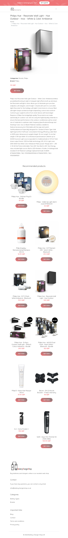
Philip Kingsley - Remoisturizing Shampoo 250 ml (21, 250)
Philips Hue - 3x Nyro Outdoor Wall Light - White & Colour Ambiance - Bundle (21, 344)
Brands (21, 78)
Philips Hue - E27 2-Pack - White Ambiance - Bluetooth (21, 297)
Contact (12, 518)
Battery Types (14, 499)
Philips (26, 78)
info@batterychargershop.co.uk (20, 488)
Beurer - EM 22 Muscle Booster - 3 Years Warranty (46, 392)
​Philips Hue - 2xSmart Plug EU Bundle (21, 197)
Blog (11, 514)
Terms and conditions (17, 521)
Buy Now (17, 91)
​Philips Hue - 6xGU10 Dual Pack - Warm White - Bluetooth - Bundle (46, 344)
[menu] (56, 9)
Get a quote (44, 3)
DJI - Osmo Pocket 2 (21, 429)
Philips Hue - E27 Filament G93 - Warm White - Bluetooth (46, 250)
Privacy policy (14, 524)
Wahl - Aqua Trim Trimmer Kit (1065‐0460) (47, 438)
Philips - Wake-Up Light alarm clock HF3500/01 (47, 203)
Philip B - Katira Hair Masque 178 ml (21, 392)
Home (12, 21)
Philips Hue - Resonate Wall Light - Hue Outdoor (46, 297)
